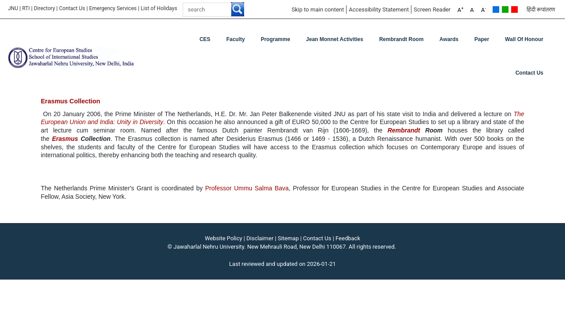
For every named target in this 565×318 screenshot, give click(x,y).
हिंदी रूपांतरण (541, 9)
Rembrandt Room (401, 39)
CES (205, 39)
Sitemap (288, 238)
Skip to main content (317, 9)
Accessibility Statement (379, 9)
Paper (482, 39)
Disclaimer (259, 238)
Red (514, 9)
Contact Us (72, 8)
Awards (449, 39)
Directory (44, 8)
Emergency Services (113, 8)
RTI (26, 8)
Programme (275, 39)
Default (496, 9)
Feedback (347, 238)
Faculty (235, 39)
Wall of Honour (524, 39)
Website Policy (223, 238)
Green (505, 9)
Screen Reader (432, 9)
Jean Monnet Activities (334, 39)
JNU (13, 8)
